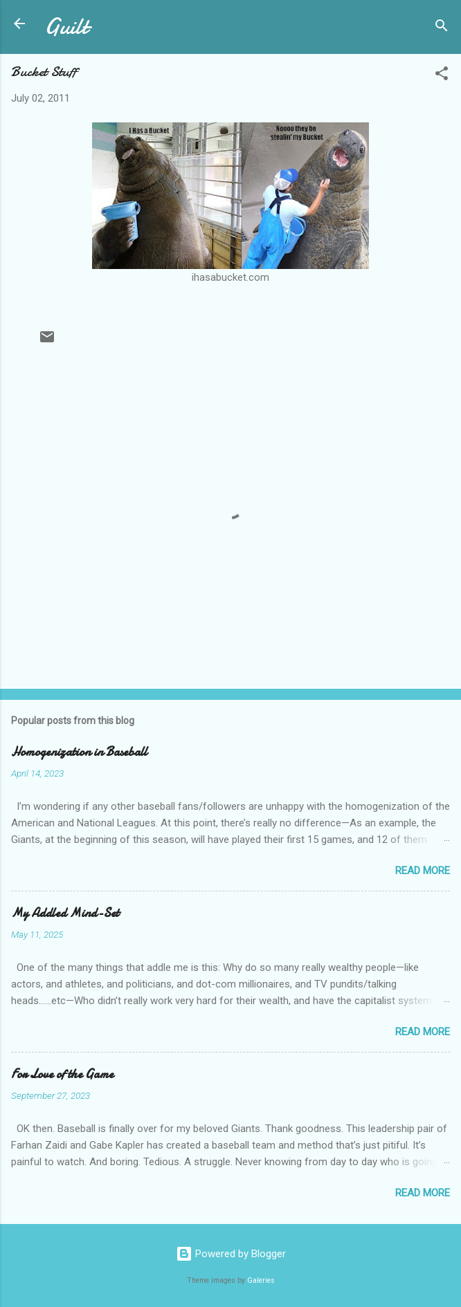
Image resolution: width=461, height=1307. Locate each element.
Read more (422, 870)
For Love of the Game (62, 1074)
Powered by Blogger (231, 1254)
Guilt (66, 26)
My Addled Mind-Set (65, 913)
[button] (441, 75)
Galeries (261, 1280)
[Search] (441, 28)
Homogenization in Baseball (79, 752)
